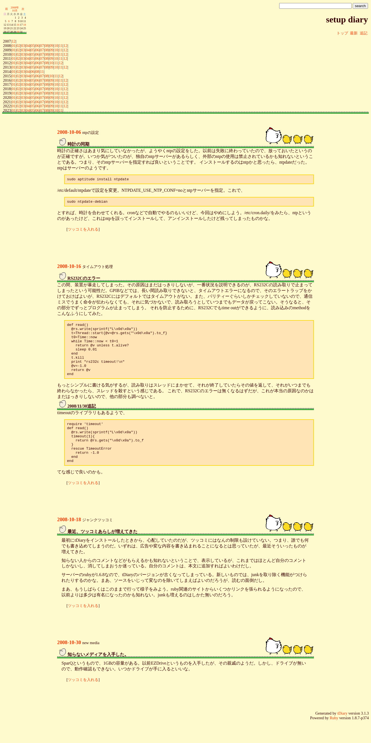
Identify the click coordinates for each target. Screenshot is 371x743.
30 (18, 31)
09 (51, 45)
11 (61, 45)
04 (28, 45)
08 (47, 45)
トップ (342, 33)
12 (14, 41)
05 (32, 45)
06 (37, 45)
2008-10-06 (69, 132)
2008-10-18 (69, 540)
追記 (363, 33)
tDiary (342, 734)
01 (14, 45)
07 (42, 45)
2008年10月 (15, 9)
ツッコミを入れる (83, 231)
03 (23, 45)
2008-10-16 (69, 268)
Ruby (334, 738)
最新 (354, 33)
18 (24, 24)
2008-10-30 (69, 663)
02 (18, 45)
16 (18, 24)
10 (56, 45)
